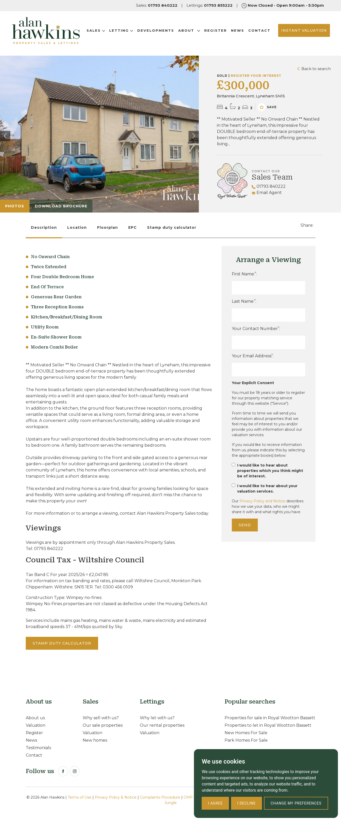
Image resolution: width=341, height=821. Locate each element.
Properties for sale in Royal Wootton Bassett (270, 717)
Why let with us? (157, 717)
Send (245, 525)
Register (218, 30)
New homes (95, 740)
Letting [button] (124, 30)
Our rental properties (162, 725)
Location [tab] (77, 227)
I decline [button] (246, 803)
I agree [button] (215, 803)
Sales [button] (99, 30)
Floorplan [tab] (107, 227)
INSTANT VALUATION (299, 33)
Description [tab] (44, 227)
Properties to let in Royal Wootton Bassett (268, 725)
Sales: (156, 5)
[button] (194, 136)
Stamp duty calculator (171, 227)
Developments (158, 30)
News (240, 30)
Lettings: (209, 5)
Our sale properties (103, 725)
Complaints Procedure (160, 797)
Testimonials (38, 747)
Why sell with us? (101, 717)
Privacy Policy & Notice (116, 797)
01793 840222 (269, 186)
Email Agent (267, 192)
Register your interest (256, 76)
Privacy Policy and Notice (262, 501)
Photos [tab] (14, 206)
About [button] (192, 30)
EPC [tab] (132, 227)
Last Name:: (244, 301)
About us (35, 717)
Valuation (35, 725)
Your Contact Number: (256, 328)
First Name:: (244, 273)
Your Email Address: (253, 355)
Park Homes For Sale (246, 740)
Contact (101, 36)
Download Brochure (61, 206)
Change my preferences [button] (296, 803)
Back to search (314, 68)
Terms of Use (79, 797)
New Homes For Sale (246, 732)
